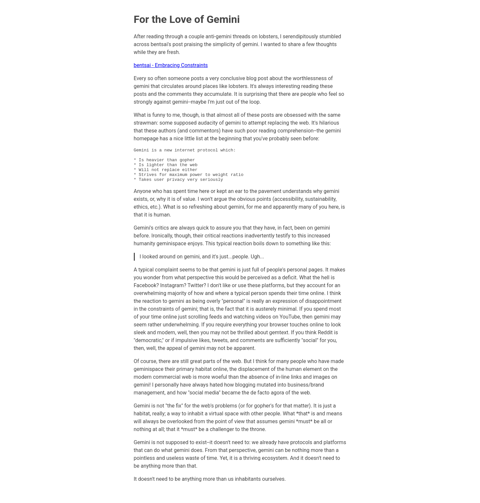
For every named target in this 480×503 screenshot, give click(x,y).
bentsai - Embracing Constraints (171, 65)
